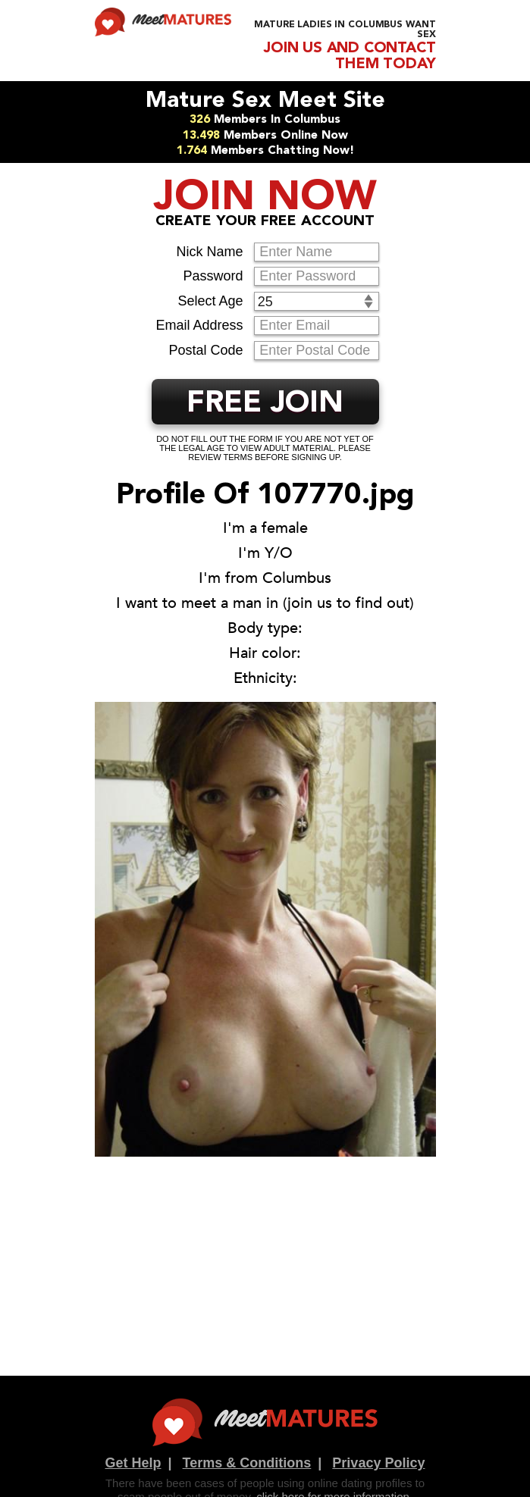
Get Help (133, 1463)
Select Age (210, 300)
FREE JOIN (265, 404)
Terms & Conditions (247, 1463)
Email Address (199, 325)
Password (213, 275)
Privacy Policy (378, 1463)
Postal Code (205, 350)
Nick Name (209, 251)
